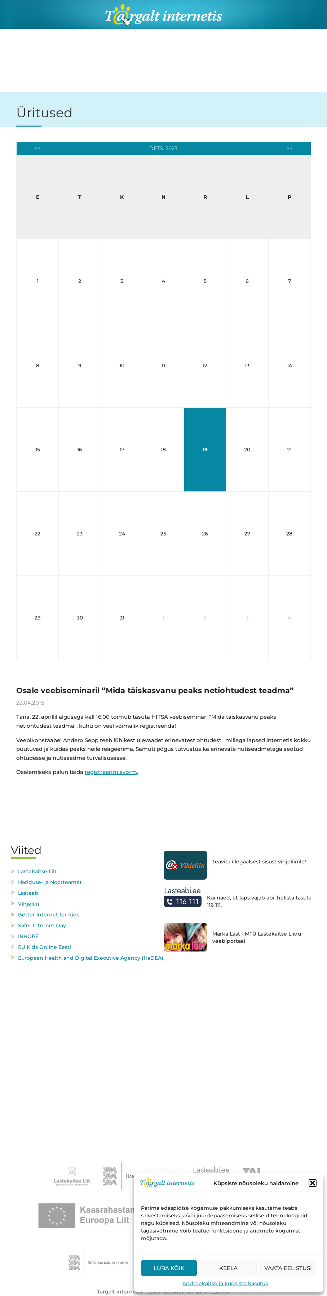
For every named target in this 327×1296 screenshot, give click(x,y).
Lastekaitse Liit (37, 871)
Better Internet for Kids (48, 914)
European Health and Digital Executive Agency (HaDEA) (90, 958)
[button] (312, 1183)
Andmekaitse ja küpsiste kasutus (225, 1283)
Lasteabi (29, 893)
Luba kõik (169, 1268)
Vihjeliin (28, 904)
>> (289, 148)
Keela (228, 1268)
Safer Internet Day (42, 925)
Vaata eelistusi (288, 1268)
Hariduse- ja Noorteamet (50, 882)
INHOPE (28, 936)
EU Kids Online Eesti (44, 947)
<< (37, 148)
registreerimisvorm (111, 772)
